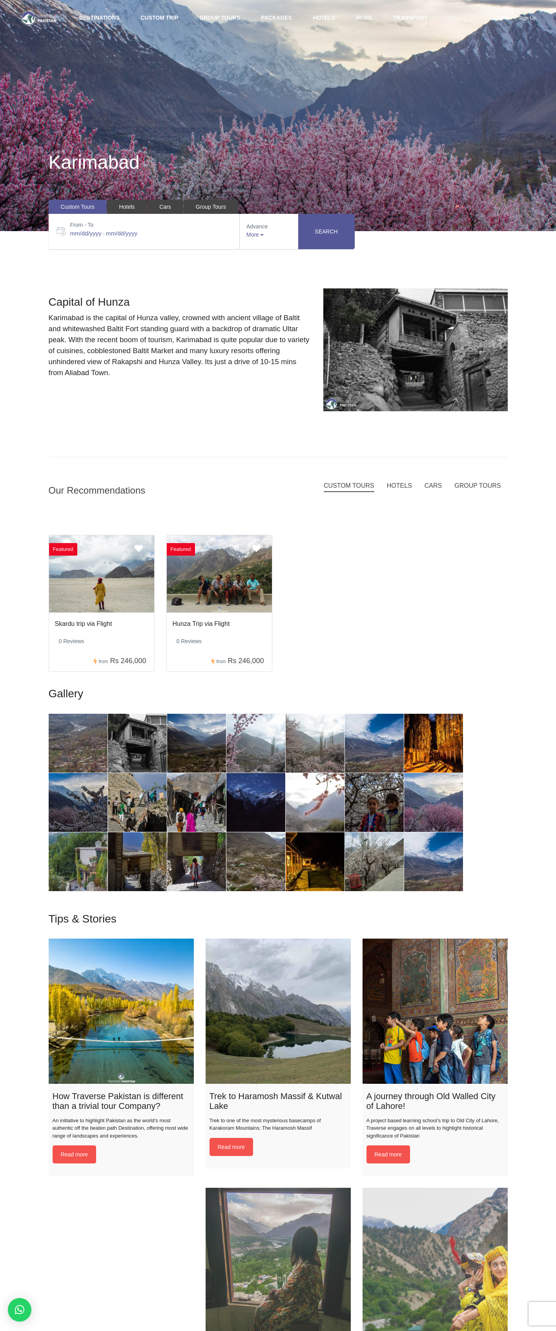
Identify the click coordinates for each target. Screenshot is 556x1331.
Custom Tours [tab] (78, 207)
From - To (82, 225)
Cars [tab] (165, 207)
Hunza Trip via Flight (201, 623)
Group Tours (219, 18)
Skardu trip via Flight (83, 623)
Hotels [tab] (127, 207)
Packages (276, 18)
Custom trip (159, 18)
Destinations (99, 18)
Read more (74, 1154)
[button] (19, 1310)
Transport (410, 18)
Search (326, 231)
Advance (257, 226)
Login (500, 18)
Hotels (324, 18)
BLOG (364, 18)
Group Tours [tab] (211, 207)
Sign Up (527, 18)
